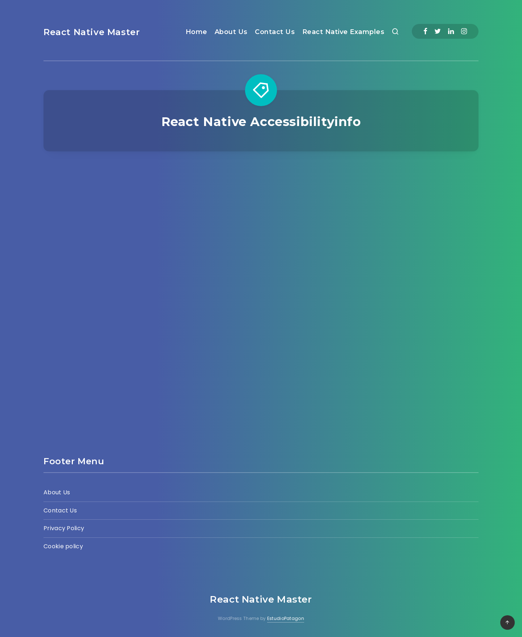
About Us (231, 32)
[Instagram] (464, 31)
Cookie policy (63, 546)
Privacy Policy (64, 528)
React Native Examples (343, 32)
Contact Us (275, 32)
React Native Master (92, 32)
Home (196, 32)
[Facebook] (425, 31)
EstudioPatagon (285, 618)
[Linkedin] (451, 31)
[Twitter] (437, 31)
